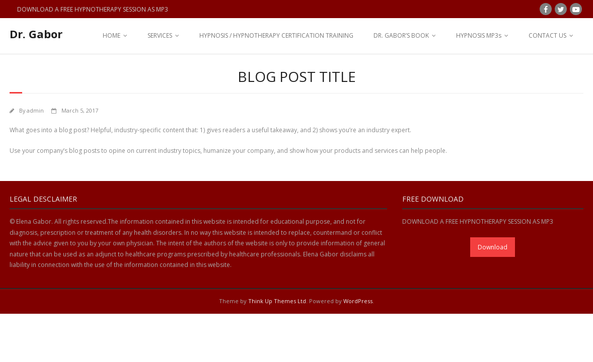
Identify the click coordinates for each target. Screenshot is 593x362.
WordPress (358, 301)
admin (35, 110)
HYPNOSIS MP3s (478, 35)
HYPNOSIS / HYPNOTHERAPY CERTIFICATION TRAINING (276, 35)
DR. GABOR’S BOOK (401, 35)
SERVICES (159, 35)
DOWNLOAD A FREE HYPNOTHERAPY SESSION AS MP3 (92, 9)
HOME (111, 35)
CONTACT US (547, 35)
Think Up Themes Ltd (277, 301)
